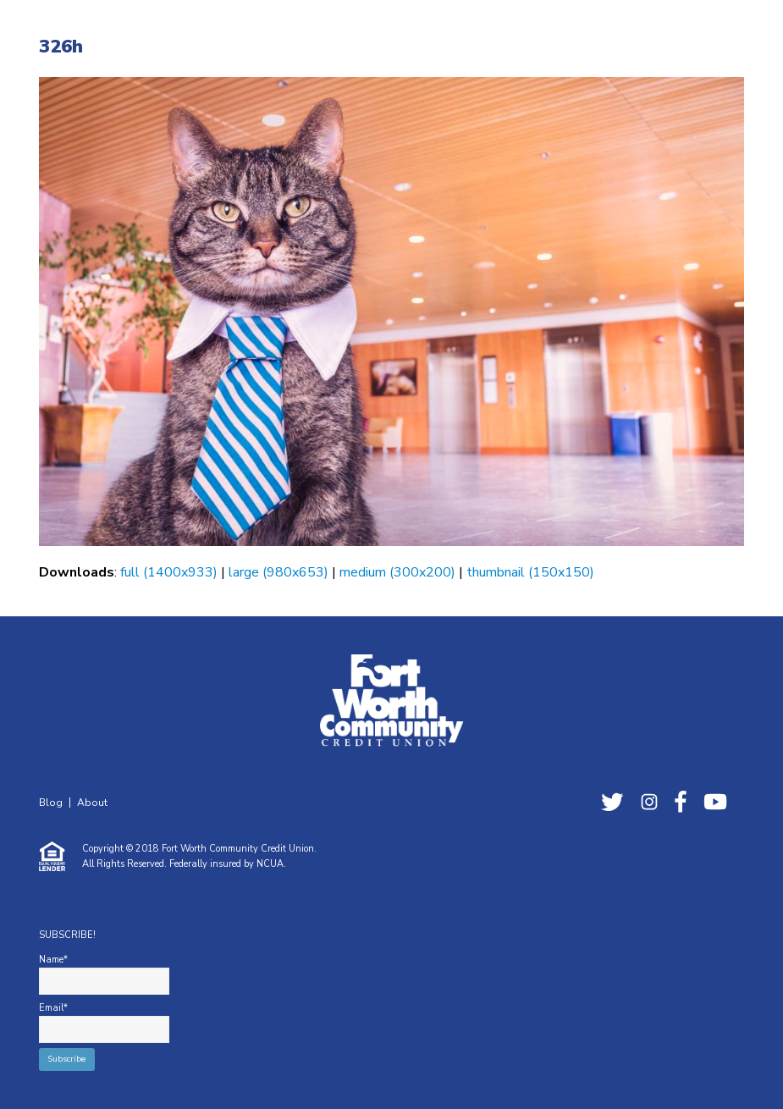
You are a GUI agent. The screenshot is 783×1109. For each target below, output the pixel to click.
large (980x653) (278, 572)
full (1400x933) (169, 572)
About (92, 802)
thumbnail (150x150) (530, 572)
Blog (51, 802)
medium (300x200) (397, 572)
